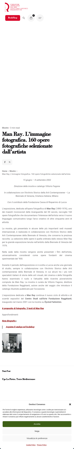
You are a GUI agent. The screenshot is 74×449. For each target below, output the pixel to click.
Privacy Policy (42, 445)
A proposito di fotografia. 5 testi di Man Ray (23, 308)
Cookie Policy (31, 445)
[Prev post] (3, 376)
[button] (70, 404)
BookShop (12, 18)
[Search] (23, 18)
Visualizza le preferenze (37, 438)
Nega (37, 431)
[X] (9, 162)
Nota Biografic (9, 321)
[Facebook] (4, 162)
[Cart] (31, 18)
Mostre (5, 128)
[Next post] (6, 376)
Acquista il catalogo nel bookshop (20, 327)
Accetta (37, 424)
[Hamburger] (40, 18)
